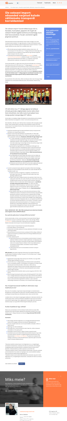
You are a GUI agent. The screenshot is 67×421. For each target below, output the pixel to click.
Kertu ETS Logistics (28, 419)
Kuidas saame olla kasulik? (53, 65)
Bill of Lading (29, 55)
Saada (48, 76)
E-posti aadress (50, 55)
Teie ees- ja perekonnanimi (52, 49)
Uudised (7, 7)
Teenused (39, 3)
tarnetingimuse (35, 65)
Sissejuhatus (49, 37)
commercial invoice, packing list (14, 57)
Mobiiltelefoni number (52, 60)
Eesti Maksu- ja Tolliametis (21, 336)
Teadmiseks (47, 3)
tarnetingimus (8, 221)
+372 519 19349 (27, 416)
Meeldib (21, 363)
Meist (54, 3)
